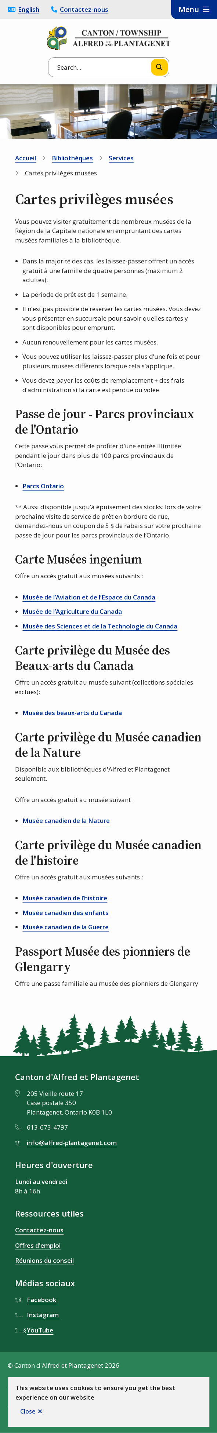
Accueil (25, 158)
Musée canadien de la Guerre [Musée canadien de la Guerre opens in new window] (65, 927)
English (28, 9)
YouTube (40, 1330)
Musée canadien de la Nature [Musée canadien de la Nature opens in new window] (66, 820)
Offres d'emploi (38, 1245)
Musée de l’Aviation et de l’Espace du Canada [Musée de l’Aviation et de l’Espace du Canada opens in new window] (88, 597)
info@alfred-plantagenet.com (72, 1142)
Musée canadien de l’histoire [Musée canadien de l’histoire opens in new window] (64, 898)
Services (121, 158)
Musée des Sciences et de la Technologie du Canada (99, 626)
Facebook (41, 1299)
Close (28, 1411)
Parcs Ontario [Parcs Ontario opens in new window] (43, 486)
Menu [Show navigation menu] (188, 9)
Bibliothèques (72, 158)
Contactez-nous (84, 9)
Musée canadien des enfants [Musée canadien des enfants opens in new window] (65, 912)
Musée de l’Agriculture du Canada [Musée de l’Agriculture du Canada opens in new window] (72, 611)
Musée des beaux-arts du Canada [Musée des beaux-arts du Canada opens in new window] (72, 712)
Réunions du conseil (44, 1260)
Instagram (43, 1314)
